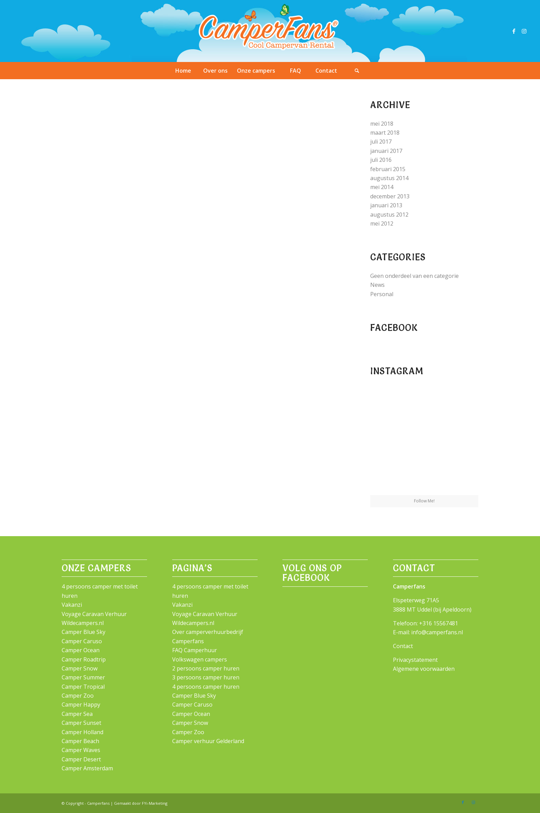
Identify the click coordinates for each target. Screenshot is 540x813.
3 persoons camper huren (205, 677)
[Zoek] (356, 70)
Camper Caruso (82, 641)
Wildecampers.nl (83, 623)
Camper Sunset (81, 723)
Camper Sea (77, 714)
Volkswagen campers (199, 659)
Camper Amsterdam (87, 768)
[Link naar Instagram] (524, 31)
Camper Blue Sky (83, 632)
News (377, 285)
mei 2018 (381, 123)
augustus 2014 (389, 178)
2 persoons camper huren (205, 668)
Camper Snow (79, 668)
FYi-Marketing (154, 803)
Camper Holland (82, 732)
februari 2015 (387, 169)
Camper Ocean (81, 650)
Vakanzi (72, 604)
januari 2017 (386, 151)
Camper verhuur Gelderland (208, 741)
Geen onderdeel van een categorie (414, 276)
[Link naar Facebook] (514, 31)
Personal (381, 294)
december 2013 (389, 196)
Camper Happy (81, 704)
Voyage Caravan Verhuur (94, 614)
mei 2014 (381, 187)
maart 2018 (384, 132)
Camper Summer (83, 677)
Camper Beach (80, 741)
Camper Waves (81, 750)
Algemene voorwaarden (424, 669)
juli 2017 (381, 141)
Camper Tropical (83, 686)
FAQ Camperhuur (194, 650)
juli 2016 (381, 160)
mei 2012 (381, 223)
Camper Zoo (78, 695)
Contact (403, 646)
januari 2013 (386, 205)
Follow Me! (424, 501)
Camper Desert (81, 759)
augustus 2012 (389, 214)
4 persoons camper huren (205, 686)
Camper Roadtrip (84, 659)
